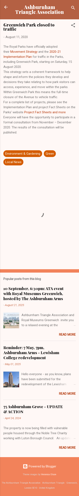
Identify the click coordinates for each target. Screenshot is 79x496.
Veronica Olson (48, 474)
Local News (13, 162)
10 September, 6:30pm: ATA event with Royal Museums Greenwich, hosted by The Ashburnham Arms (33, 293)
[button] (73, 26)
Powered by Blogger (39, 466)
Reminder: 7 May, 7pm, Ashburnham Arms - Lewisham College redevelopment (31, 352)
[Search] (73, 8)
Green (50, 154)
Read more (67, 334)
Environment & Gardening (22, 154)
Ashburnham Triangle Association (39, 9)
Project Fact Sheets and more (45, 112)
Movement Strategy (23, 52)
